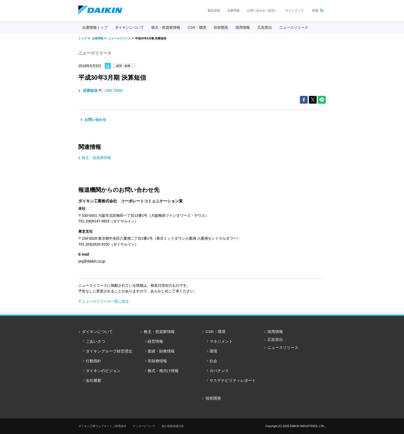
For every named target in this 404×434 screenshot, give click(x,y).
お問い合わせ (94, 119)
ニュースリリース (293, 27)
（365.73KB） (103, 90)
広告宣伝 (275, 339)
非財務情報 (157, 361)
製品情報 (214, 10)
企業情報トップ (94, 27)
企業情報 (233, 10)
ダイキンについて (97, 331)
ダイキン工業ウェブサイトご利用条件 (102, 426)
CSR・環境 (215, 331)
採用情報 (242, 27)
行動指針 (93, 361)
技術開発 (221, 27)
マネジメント (221, 341)
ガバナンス (219, 370)
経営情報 (155, 341)
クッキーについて (144, 426)
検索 (315, 10)
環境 (213, 351)
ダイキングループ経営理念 (109, 351)
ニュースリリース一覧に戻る (105, 301)
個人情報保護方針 (173, 426)
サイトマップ (294, 10)
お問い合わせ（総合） (262, 10)
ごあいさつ (95, 341)
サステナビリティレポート (232, 380)
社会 (213, 361)
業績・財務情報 (161, 351)
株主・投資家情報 (96, 158)
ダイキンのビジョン (103, 370)
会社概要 (93, 380)
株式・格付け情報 (163, 370)
